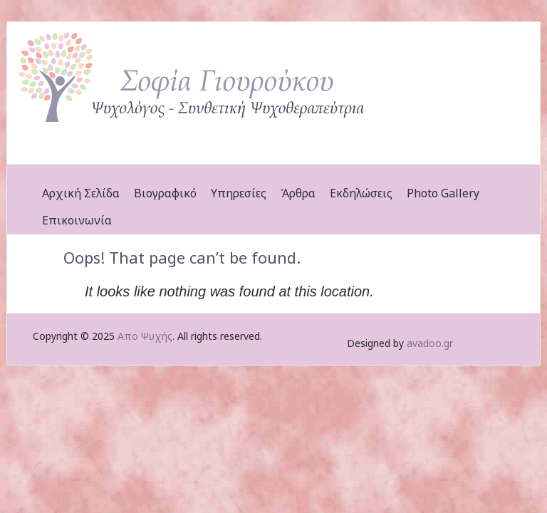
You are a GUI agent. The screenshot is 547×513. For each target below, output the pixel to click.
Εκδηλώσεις (361, 193)
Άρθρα (298, 193)
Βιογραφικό (165, 193)
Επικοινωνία (77, 220)
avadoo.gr (430, 343)
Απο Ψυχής (145, 336)
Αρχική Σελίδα (81, 193)
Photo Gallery (443, 193)
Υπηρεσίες (238, 193)
